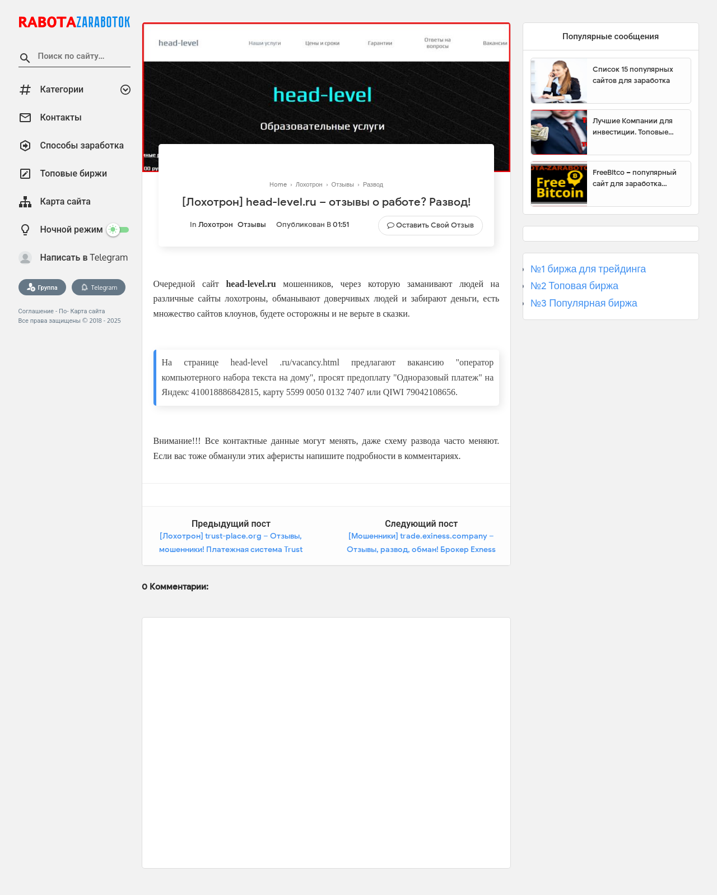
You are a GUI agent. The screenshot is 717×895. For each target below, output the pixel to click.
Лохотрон (215, 224)
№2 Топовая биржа (574, 286)
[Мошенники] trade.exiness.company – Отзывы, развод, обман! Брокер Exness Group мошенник (421, 549)
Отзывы (252, 224)
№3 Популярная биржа (583, 303)
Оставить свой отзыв (435, 225)
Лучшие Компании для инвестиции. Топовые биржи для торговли (633, 126)
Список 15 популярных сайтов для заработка (633, 74)
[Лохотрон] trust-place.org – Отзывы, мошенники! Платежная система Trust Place (230, 549)
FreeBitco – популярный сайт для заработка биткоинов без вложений (637, 178)
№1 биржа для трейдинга (588, 269)
